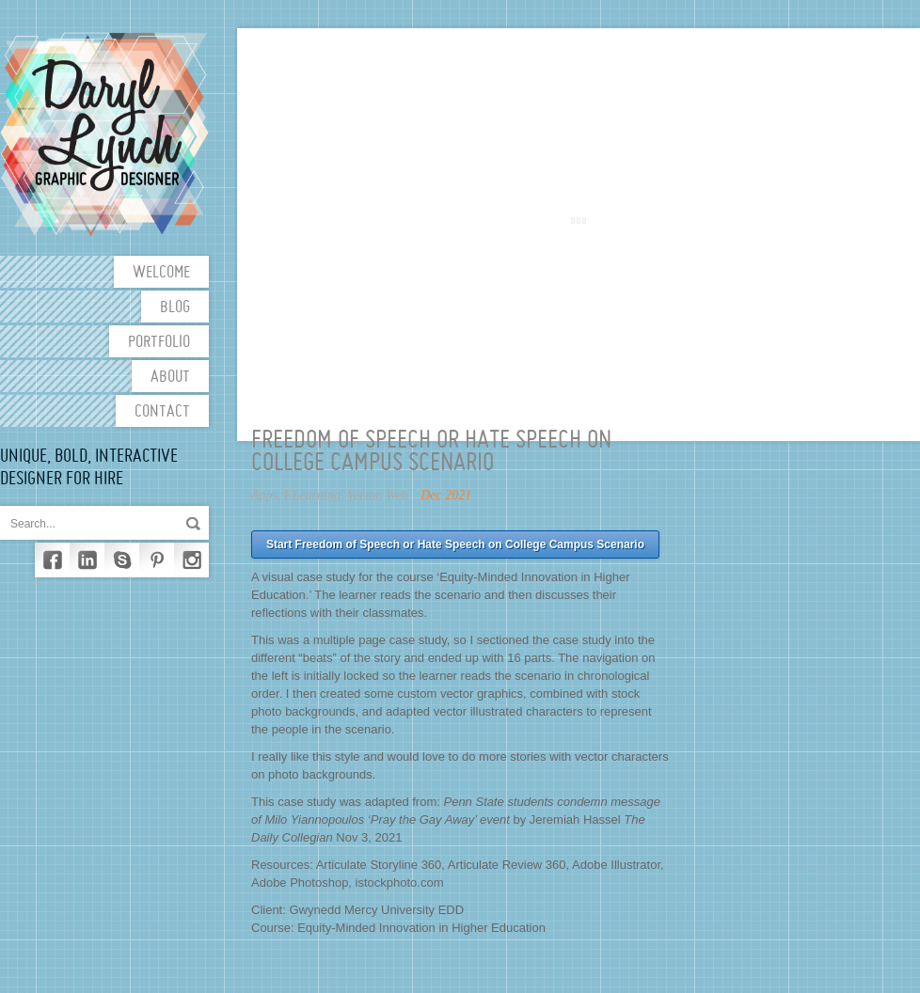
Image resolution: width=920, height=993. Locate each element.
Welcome (161, 273)
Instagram (191, 560)
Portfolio (159, 343)
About (170, 378)
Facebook (52, 560)
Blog (175, 308)
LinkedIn (87, 560)
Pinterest (156, 560)
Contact (162, 412)
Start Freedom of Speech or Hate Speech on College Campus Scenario (455, 544)
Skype (121, 560)
